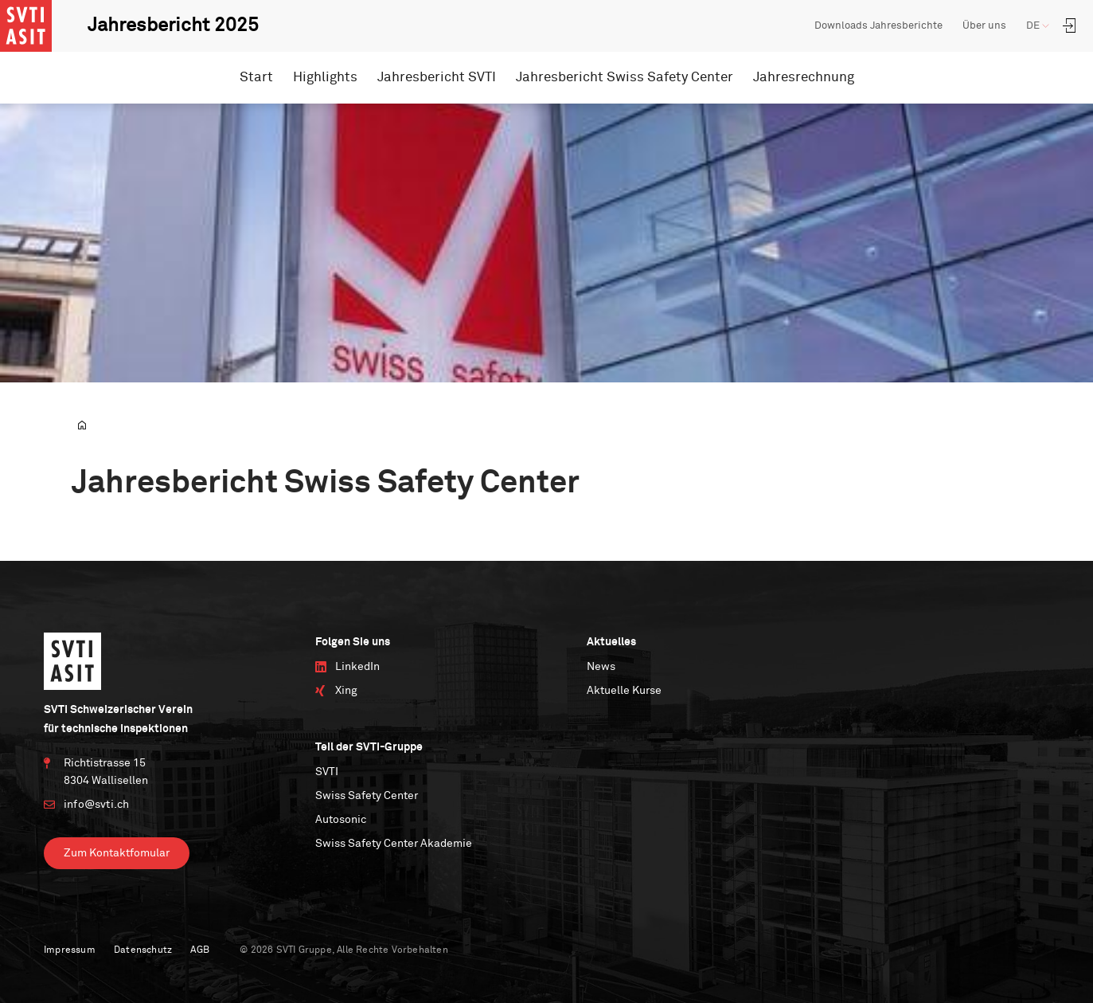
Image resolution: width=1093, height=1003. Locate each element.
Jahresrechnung (803, 77)
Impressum (70, 950)
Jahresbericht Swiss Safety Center (624, 77)
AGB (199, 950)
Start (256, 77)
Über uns (984, 26)
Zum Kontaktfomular (117, 853)
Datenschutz (143, 950)
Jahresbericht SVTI (436, 77)
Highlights (325, 77)
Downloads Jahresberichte (878, 26)
